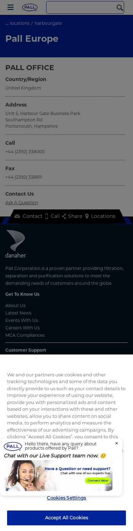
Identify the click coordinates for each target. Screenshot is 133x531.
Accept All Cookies (66, 517)
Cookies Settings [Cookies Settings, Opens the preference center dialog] (66, 498)
